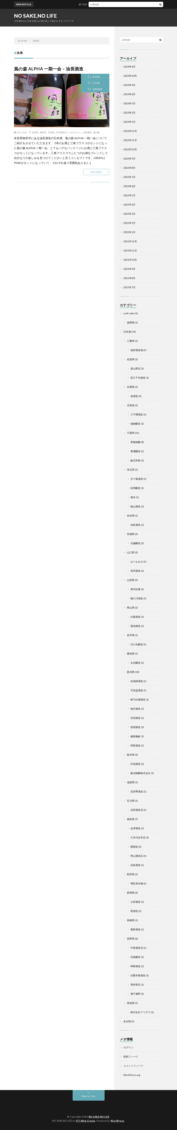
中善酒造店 (136, 947)
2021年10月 (130, 259)
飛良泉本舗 (136, 883)
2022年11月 (130, 140)
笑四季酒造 (136, 791)
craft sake (128, 313)
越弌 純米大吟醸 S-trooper (93, 4)
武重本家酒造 (137, 975)
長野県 (130, 938)
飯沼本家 (135, 460)
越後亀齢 (135, 736)
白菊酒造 (135, 616)
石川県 (130, 800)
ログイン (128, 1047)
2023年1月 (129, 121)
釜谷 (132, 497)
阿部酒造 (135, 745)
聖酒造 (134, 910)
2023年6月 (129, 94)
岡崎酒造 (135, 966)
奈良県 (96, 76)
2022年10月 (130, 149)
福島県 (130, 819)
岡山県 (130, 607)
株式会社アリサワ (140, 1012)
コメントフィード (133, 1065)
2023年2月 (129, 112)
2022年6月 (129, 186)
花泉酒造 (135, 865)
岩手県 (130, 635)
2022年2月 (129, 222)
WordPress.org (131, 1074)
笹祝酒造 (135, 717)
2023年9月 (129, 84)
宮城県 (130, 533)
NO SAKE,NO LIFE (35, 15)
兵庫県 (130, 386)
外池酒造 (135, 763)
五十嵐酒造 (136, 478)
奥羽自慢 (135, 589)
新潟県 (130, 671)
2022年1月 (129, 232)
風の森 (96, 132)
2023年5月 (129, 103)
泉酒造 (134, 396)
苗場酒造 (135, 727)
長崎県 (130, 920)
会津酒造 (135, 828)
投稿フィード (130, 1056)
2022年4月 (129, 204)
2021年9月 (129, 268)
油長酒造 (97, 89)
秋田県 (130, 874)
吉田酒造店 (136, 809)
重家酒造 (135, 929)
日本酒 (96, 83)
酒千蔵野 (135, 993)
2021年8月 (129, 278)
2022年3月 (129, 213)
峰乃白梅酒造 (137, 699)
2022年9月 (129, 158)
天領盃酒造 (136, 690)
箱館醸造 (135, 423)
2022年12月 (130, 130)
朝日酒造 (135, 708)
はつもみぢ (136, 561)
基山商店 (135, 368)
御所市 (43, 132)
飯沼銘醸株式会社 (140, 773)
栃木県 (130, 754)
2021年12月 (130, 241)
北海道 (130, 405)
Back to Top (88, 1096)
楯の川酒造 (136, 598)
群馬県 (130, 892)
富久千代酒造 (137, 377)
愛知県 (130, 653)
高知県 (130, 1002)
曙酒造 (134, 846)
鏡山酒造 (135, 506)
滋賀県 (130, 782)
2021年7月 (129, 287)
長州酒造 (135, 570)
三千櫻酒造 (136, 414)
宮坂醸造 (135, 956)
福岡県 (130, 322)
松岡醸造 (135, 487)
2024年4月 (129, 66)
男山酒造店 (136, 855)
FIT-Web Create (85, 1120)
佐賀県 (130, 359)
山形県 (130, 579)
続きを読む (96, 171)
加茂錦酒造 (136, 681)
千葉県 (130, 432)
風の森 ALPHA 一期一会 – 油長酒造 (48, 68)
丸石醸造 (135, 662)
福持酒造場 (136, 350)
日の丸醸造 (136, 644)
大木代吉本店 (137, 837)
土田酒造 (135, 901)
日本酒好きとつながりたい (68, 132)
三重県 (130, 340)
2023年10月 (130, 75)
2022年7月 (129, 176)
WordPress (117, 1120)
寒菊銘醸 (135, 442)
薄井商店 (135, 984)
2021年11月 (130, 250)
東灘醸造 (135, 451)
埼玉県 (130, 469)
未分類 (127, 1021)
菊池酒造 (135, 625)
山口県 (130, 552)
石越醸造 (135, 543)
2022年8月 (129, 167)
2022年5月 (129, 195)
